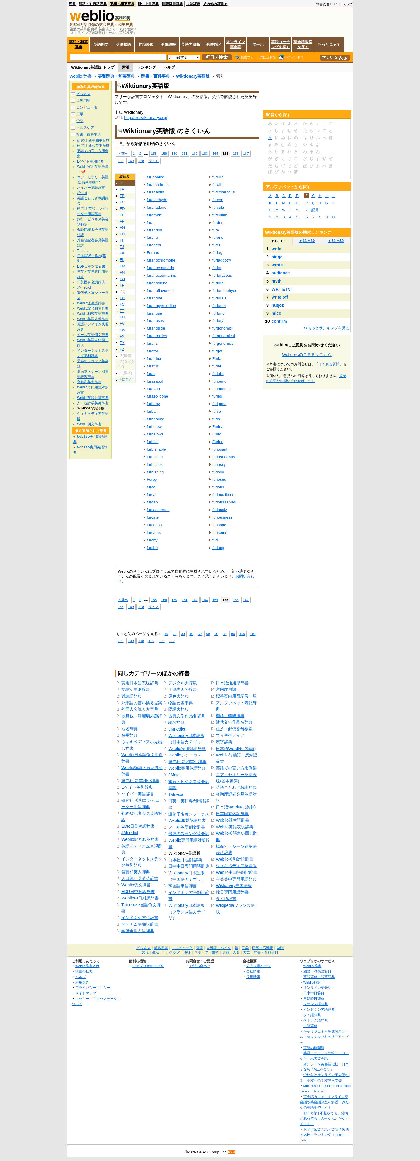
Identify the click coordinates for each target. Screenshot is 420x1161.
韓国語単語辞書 (182, 885)
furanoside (156, 328)
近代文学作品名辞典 (234, 722)
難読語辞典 (131, 696)
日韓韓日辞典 (172, 4)
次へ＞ (153, 161)
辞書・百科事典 (155, 76)
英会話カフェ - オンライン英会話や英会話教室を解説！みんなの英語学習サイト (324, 1102)
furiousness (222, 517)
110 (252, 634)
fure (215, 230)
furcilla (218, 177)
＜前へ (123, 153)
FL (122, 260)
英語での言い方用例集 (236, 768)
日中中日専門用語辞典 (188, 866)
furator (152, 351)
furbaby (153, 404)
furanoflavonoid (160, 290)
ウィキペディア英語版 (236, 865)
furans (152, 343)
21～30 (336, 240)
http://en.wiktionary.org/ (145, 117)
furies (217, 396)
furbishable (156, 449)
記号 (315, 210)
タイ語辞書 (226, 898)
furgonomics (223, 343)
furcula (218, 207)
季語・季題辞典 (230, 715)
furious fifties (223, 494)
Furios (217, 442)
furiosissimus (223, 457)
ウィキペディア (230, 735)
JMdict (174, 775)
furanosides (157, 336)
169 (131, 161)
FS (122, 304)
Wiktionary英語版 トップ (92, 67)
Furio (216, 434)
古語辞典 (193, 4)
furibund (219, 381)
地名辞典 (129, 728)
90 (233, 634)
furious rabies (224, 502)
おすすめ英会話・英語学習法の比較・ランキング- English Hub (324, 1134)
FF (122, 221)
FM (122, 266)
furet (216, 245)
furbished (155, 457)
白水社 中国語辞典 (185, 859)
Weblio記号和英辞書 (140, 839)
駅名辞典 (176, 722)
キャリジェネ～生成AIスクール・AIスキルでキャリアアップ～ (324, 1036)
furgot (217, 351)
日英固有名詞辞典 (232, 813)
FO (122, 279)
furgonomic (222, 328)
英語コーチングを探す (280, 44)
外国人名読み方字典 (139, 709)
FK (122, 253)
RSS (231, 1152)
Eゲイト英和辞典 (137, 787)
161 (184, 153)
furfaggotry (221, 260)
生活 (155, 952)
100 (242, 634)
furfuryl (218, 320)
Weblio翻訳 (312, 982)
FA (122, 189)
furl (215, 540)
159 (164, 153)
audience (281, 273)
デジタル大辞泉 (182, 683)
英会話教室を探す (302, 44)
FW (122, 330)
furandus (154, 230)
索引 (126, 67)
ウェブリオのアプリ (148, 966)
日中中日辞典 (148, 4)
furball (152, 411)
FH (122, 234)
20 (174, 634)
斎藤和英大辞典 (135, 871)
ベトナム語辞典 (315, 1020)
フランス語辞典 (315, 1004)
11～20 (307, 240)
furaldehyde (157, 200)
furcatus (154, 532)
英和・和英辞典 (122, 4)
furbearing (155, 419)
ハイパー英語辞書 (137, 794)
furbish (152, 442)
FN (122, 273)
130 (131, 641)
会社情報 (253, 971)
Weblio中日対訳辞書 (140, 898)
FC (122, 202)
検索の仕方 (84, 971)
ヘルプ (347, 4)
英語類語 (123, 44)
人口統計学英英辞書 (139, 878)
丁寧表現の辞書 (182, 689)
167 (246, 153)
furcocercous (223, 192)
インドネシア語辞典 (319, 1009)
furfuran (219, 306)
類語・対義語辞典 (93, 4)
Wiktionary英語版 (193, 76)
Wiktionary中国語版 (234, 885)
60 (208, 634)
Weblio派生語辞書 (232, 820)
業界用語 (83, 101)
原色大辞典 (178, 696)
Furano (153, 252)
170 (141, 161)
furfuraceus (222, 275)
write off (280, 297)
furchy (152, 540)
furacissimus (158, 184)
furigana (219, 404)
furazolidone (157, 396)
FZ (122, 349)
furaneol (154, 245)
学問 (79, 121)
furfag (217, 252)
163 (205, 153)
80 (225, 634)
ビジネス (83, 94)
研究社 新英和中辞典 (140, 780)
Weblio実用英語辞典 (187, 768)
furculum (220, 215)
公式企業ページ (258, 966)
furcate (153, 517)
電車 (199, 948)
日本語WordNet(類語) (236, 748)
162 (194, 153)
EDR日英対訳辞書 (138, 826)
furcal (151, 494)
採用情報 (253, 977)
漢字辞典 (224, 742)
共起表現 (145, 44)
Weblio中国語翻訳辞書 (236, 872)
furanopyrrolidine (161, 306)
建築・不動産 (262, 948)
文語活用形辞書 (135, 689)
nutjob (278, 305)
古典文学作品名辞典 (186, 716)
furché (152, 547)
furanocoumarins (161, 275)
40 (191, 634)
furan (151, 222)
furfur (216, 268)
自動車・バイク (218, 948)
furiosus (219, 479)
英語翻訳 (213, 44)
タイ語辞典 (312, 1015)
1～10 (277, 241)
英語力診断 (190, 44)
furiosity (219, 464)
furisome (220, 532)
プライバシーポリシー (92, 987)
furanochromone (161, 260)
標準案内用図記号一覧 (236, 696)
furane (152, 237)
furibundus (221, 389)
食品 (225, 952)
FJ (122, 247)
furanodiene (157, 283)
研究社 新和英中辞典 (187, 761)
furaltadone (156, 207)
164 (215, 153)
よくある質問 (329, 364)
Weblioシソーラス (185, 755)
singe (277, 256)
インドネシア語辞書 (139, 917)
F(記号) (126, 379)
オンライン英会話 (235, 44)
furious (218, 487)
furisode (219, 525)
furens (217, 237)
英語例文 (100, 44)
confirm (279, 321)
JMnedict (129, 832)
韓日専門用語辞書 (232, 892)
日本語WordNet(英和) (236, 807)
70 (216, 634)
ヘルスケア (85, 127)
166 (235, 153)
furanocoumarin (160, 268)
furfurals (219, 298)
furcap (152, 502)
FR (122, 298)
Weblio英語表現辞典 (234, 826)
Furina (217, 426)
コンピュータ (86, 107)
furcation (154, 525)
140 (141, 641)
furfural (218, 283)
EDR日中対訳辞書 (138, 891)
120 (120, 641)
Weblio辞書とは (87, 966)
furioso (218, 472)
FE (122, 215)
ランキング (146, 67)
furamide (154, 215)
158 (154, 153)
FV (122, 324)
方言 (246, 952)
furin (216, 419)
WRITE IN (281, 289)
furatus (153, 366)
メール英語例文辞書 (186, 827)
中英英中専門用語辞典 (236, 879)
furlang (218, 547)
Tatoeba (175, 794)
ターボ (258, 44)
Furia (216, 358)
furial (216, 366)
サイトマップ (85, 993)
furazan (153, 389)
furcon (217, 200)
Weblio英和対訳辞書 (234, 859)
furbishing (155, 472)
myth (276, 281)
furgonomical (223, 336)
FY (122, 343)
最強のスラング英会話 (188, 833)
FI (121, 240)
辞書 (72, 4)
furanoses (155, 320)
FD (122, 209)
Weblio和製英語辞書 (187, 820)
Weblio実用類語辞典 (187, 748)
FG (122, 228)
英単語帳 (168, 44)
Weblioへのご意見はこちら (307, 354)
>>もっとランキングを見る (326, 328)
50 (200, 634)
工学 (79, 114)
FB (122, 196)
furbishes (155, 464)
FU (122, 317)
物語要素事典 (180, 702)
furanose (154, 313)
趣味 (187, 952)
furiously (219, 510)
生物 (215, 952)
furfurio (218, 313)
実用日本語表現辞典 (139, 683)
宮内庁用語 (226, 689)
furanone (154, 298)
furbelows (155, 434)
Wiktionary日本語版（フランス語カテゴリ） (186, 911)
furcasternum (158, 510)
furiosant (220, 449)
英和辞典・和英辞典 (116, 76)
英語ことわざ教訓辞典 (236, 787)
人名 (236, 952)
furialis (218, 374)
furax (151, 374)
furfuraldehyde (224, 290)
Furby (152, 479)
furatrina (154, 358)
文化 (145, 952)
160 (174, 153)
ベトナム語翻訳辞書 (139, 924)
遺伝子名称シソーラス (188, 814)
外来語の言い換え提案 (141, 702)
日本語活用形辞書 (232, 683)
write (276, 249)
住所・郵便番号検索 (234, 728)
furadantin (155, 192)
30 (183, 634)
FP (122, 285)
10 (166, 634)
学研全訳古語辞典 (137, 930)
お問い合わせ (199, 966)
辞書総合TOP (326, 4)
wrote (277, 265)
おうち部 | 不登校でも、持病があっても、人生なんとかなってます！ (324, 1118)
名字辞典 (129, 735)
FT (122, 311)
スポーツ (201, 952)
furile (216, 411)
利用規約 (82, 982)
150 (151, 641)
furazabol (155, 381)
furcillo (218, 184)
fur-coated (155, 177)
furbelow (154, 426)
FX (122, 336)
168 (120, 161)
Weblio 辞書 (80, 76)
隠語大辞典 (178, 709)
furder (217, 222)
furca (151, 487)
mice (276, 313)
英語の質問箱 (313, 1048)
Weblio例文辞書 (135, 885)
